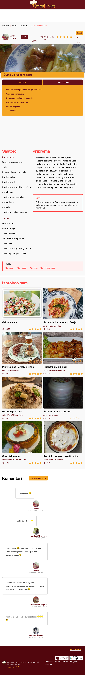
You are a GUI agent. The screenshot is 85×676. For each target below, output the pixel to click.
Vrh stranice (75, 651)
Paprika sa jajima (13, 106)
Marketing (10, 665)
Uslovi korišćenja (32, 663)
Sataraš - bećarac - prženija (63, 309)
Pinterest (48, 666)
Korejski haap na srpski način (63, 442)
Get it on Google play (76, 659)
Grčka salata (22, 309)
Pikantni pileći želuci (63, 353)
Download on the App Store (62, 659)
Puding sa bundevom (15, 94)
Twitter (57, 663)
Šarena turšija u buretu (63, 398)
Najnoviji (22, 82)
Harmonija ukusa (22, 398)
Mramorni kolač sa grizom (17, 102)
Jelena (13, 38)
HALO (17, 668)
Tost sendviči (11, 111)
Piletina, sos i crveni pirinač (22, 353)
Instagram (73, 663)
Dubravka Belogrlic (38, 605)
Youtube (65, 663)
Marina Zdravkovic (39, 537)
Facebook (48, 663)
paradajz (24, 268)
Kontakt (17, 665)
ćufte (35, 268)
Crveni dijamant (22, 442)
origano (12, 268)
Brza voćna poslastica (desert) (19, 98)
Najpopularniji (63, 82)
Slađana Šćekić (36, 637)
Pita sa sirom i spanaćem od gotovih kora (24, 90)
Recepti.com (42, 4)
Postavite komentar (38, 478)
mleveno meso (49, 268)
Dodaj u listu (79, 33)
